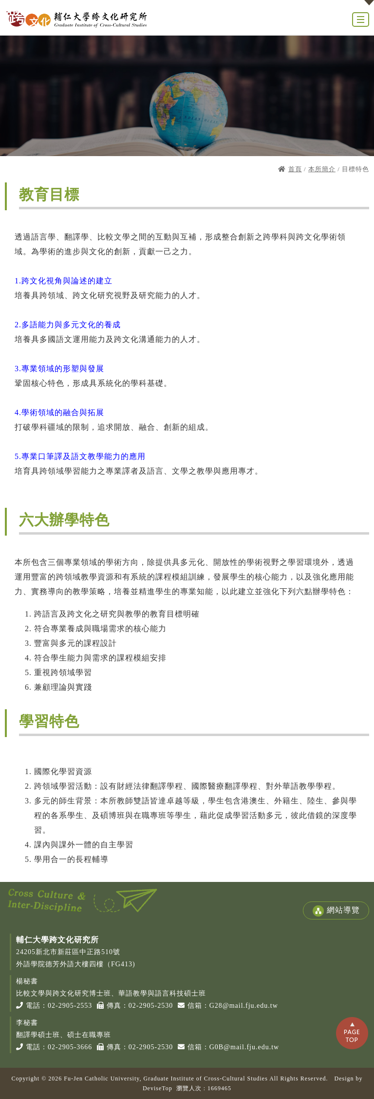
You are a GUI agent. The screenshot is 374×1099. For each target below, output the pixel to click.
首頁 (295, 169)
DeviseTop (157, 1088)
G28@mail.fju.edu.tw (243, 1005)
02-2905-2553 (70, 1005)
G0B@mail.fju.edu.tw (244, 1047)
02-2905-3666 (70, 1047)
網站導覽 (336, 911)
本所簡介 (322, 169)
